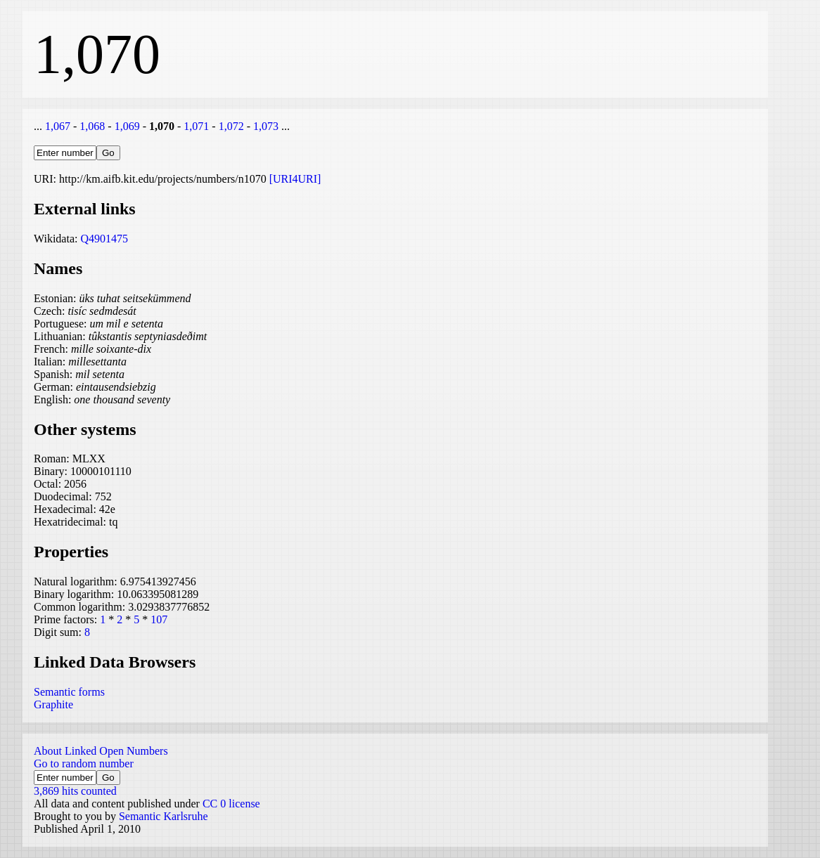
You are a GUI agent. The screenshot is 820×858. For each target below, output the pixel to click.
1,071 (196, 126)
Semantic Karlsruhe (163, 816)
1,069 (127, 126)
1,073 (265, 126)
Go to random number (84, 763)
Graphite (53, 704)
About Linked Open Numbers (101, 751)
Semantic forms (69, 692)
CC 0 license (231, 804)
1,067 (57, 126)
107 (158, 619)
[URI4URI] (295, 179)
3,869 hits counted (75, 791)
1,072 (231, 126)
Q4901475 (104, 239)
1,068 (92, 126)
